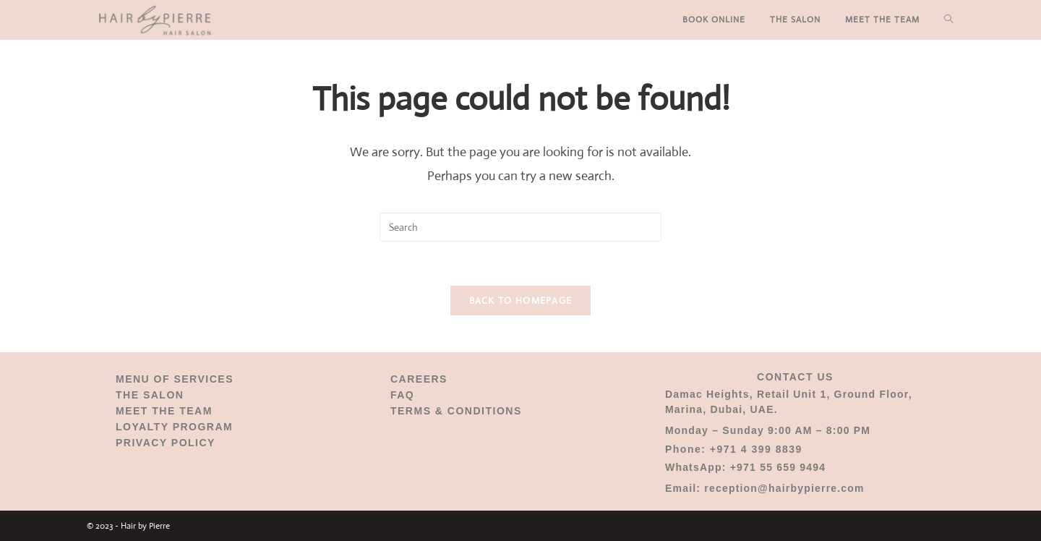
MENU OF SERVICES (175, 379)
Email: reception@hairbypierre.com (765, 488)
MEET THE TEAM (164, 411)
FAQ (402, 395)
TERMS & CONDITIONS (456, 411)
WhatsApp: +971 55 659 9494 (745, 467)
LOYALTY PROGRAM (174, 427)
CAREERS (418, 379)
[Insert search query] (520, 227)
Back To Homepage (521, 300)
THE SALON (150, 395)
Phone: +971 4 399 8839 (733, 449)
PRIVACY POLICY (165, 442)
